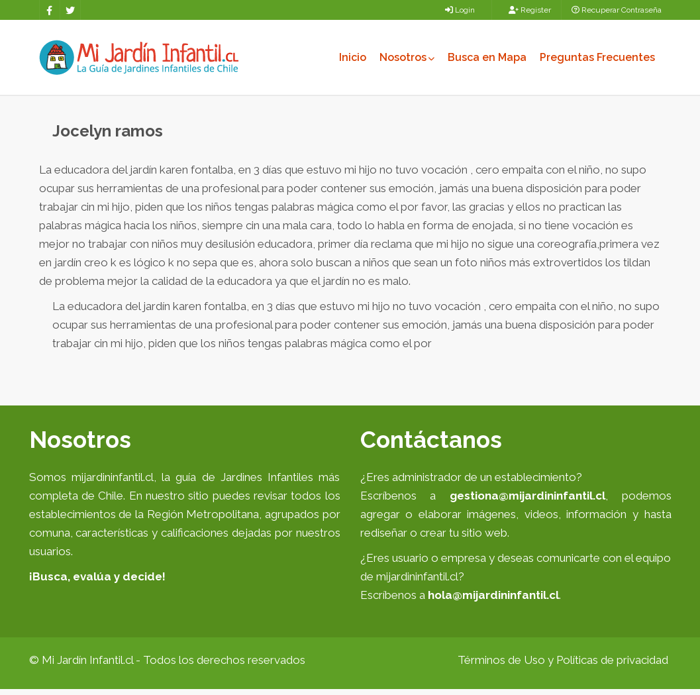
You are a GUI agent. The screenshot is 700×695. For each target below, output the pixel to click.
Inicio (352, 57)
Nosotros (406, 57)
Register (530, 10)
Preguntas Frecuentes (597, 57)
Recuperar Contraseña (617, 10)
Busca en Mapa (487, 57)
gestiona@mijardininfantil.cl (527, 501)
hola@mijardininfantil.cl (493, 601)
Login (460, 10)
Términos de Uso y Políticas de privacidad (563, 665)
